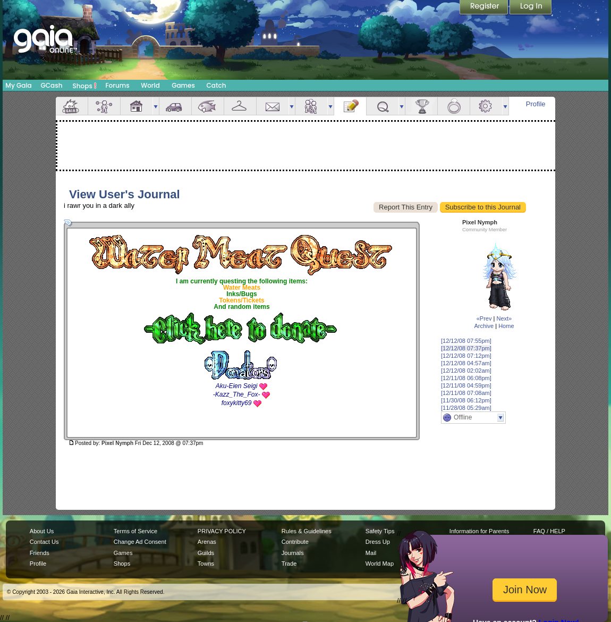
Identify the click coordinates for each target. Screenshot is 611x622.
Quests (382, 106)
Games (183, 85)
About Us (42, 531)
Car (175, 106)
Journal (350, 106)
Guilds (206, 553)
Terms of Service (135, 531)
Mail (272, 106)
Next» (504, 318)
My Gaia (18, 85)
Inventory (240, 106)
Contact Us (44, 542)
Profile (536, 104)
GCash (52, 85)
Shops (85, 85)
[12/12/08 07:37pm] (466, 348)
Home (506, 326)
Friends (311, 106)
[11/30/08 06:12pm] (466, 400)
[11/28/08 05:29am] (466, 408)
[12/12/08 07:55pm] (466, 341)
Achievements (421, 106)
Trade (289, 563)
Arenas (207, 542)
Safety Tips (380, 531)
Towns (206, 563)
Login (531, 8)
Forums (117, 85)
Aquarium (208, 106)
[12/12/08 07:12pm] (466, 355)
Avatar (104, 106)
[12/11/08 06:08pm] (466, 378)
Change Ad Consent (140, 542)
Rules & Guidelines (307, 531)
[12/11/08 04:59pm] (466, 385)
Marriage (454, 106)
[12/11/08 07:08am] (466, 393)
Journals (293, 553)
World (150, 85)
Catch (216, 85)
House (136, 106)
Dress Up (378, 542)
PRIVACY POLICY (222, 531)
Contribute (295, 542)
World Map (380, 563)
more (155, 106)
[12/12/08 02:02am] (466, 370)
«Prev (484, 318)
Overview (72, 106)
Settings (486, 106)
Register (485, 8)
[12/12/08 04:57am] (466, 363)
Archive (484, 326)
